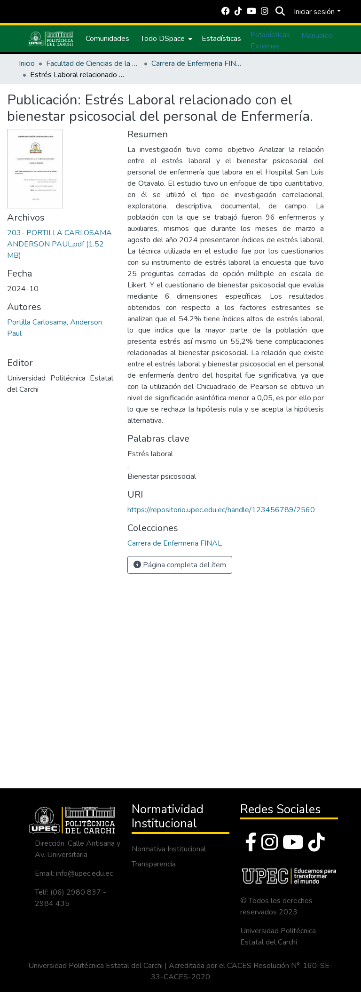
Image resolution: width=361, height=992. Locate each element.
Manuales (317, 36)
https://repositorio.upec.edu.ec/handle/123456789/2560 (221, 510)
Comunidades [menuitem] (107, 38)
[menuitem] (165, 38)
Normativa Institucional (169, 849)
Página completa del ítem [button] (179, 565)
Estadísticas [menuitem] (221, 38)
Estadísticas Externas (270, 40)
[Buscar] (280, 11)
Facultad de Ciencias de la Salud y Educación (93, 63)
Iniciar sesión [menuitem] (314, 12)
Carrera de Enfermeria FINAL (198, 63)
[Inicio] (50, 38)
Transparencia (154, 864)
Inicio (27, 63)
